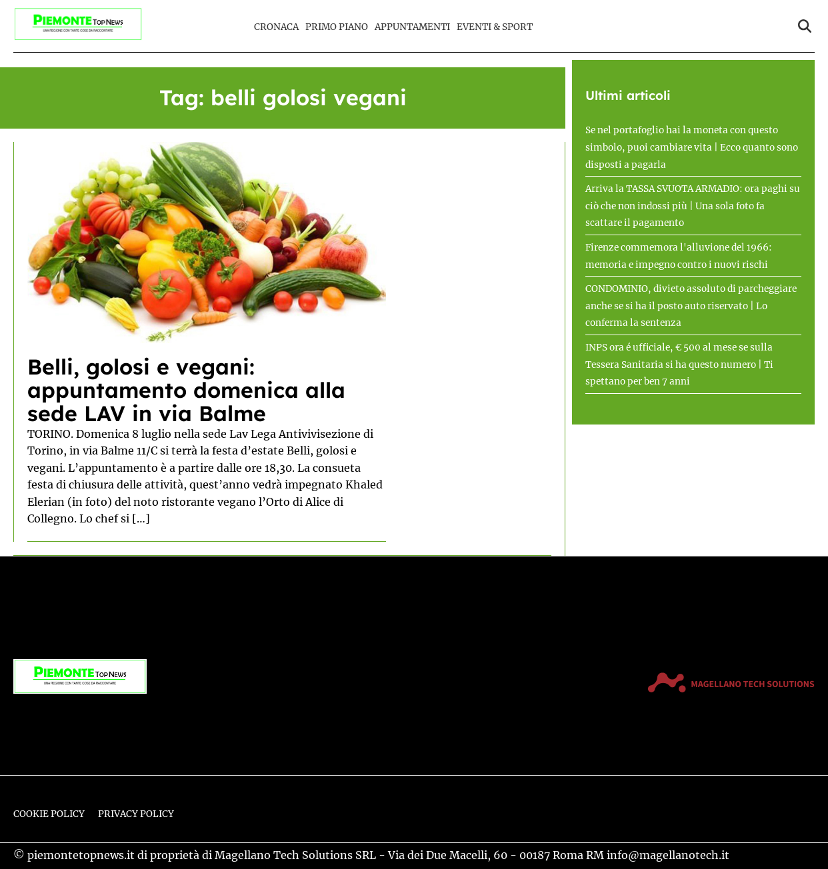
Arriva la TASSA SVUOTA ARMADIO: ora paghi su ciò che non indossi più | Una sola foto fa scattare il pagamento (692, 206)
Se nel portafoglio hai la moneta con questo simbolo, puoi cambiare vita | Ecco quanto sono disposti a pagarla (691, 147)
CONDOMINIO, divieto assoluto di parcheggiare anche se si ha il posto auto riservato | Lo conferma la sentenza (691, 306)
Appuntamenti (412, 27)
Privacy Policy (136, 814)
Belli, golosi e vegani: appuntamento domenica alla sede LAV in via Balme (186, 390)
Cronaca (276, 27)
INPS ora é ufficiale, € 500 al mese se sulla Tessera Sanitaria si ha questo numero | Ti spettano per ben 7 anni (679, 364)
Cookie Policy (49, 814)
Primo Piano (336, 27)
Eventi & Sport (495, 27)
